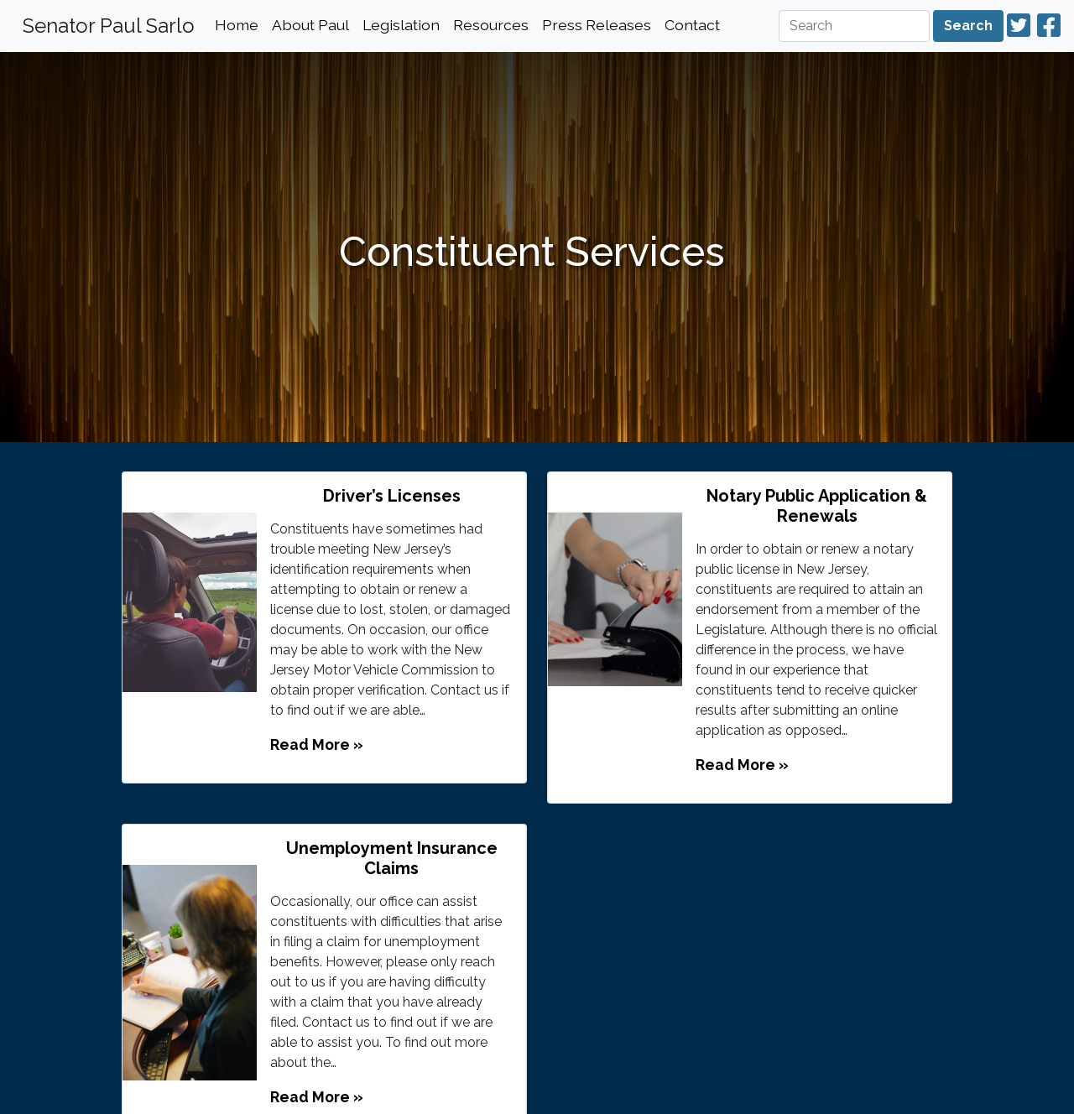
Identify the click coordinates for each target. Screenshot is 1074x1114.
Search (968, 26)
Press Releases (596, 25)
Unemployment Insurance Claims (392, 858)
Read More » (316, 744)
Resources (491, 25)
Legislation (401, 25)
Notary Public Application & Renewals (816, 506)
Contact (692, 25)
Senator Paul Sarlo (109, 25)
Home (236, 25)
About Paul (310, 25)
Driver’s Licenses (392, 496)
